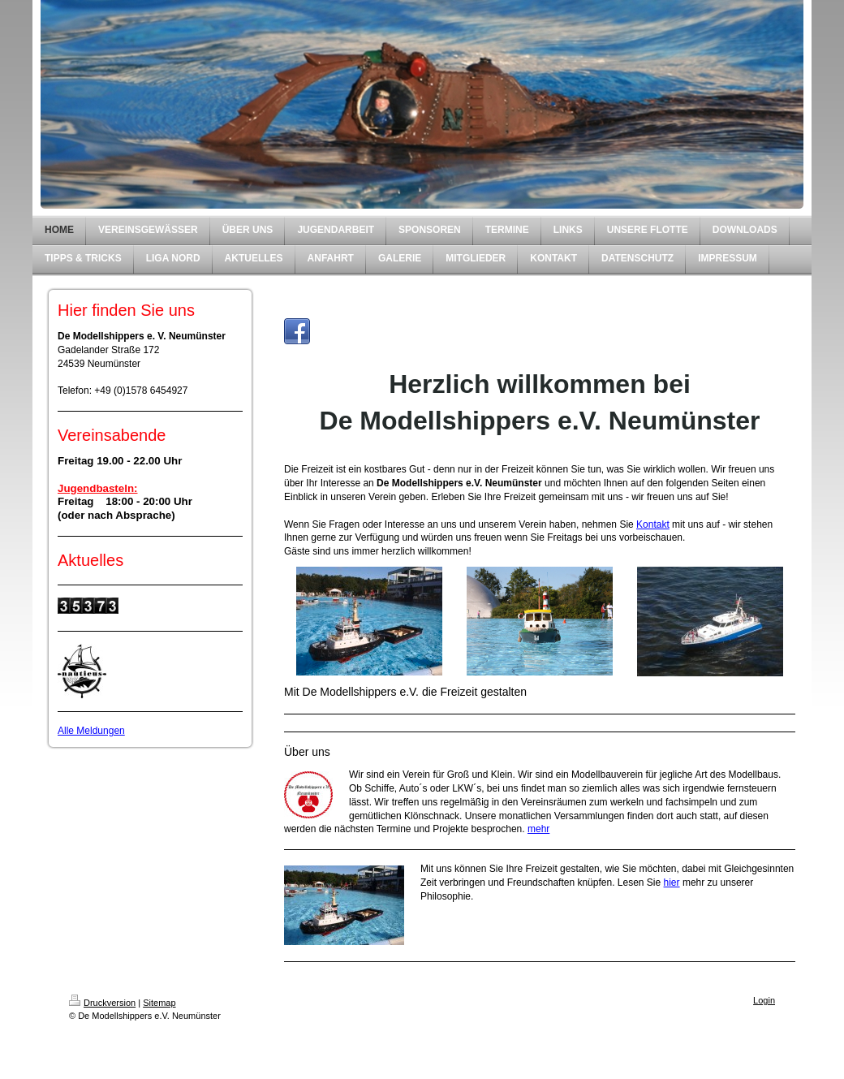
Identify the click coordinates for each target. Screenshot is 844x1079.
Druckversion (102, 1003)
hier (672, 882)
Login (764, 1000)
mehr (538, 829)
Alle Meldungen (91, 730)
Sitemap (159, 1003)
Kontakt (653, 524)
